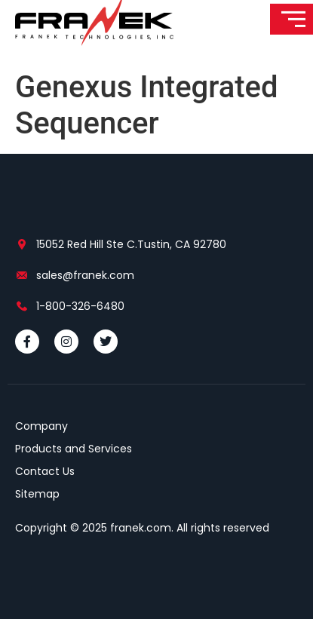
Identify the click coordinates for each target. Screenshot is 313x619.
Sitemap (37, 493)
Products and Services (73, 448)
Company (41, 426)
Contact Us (45, 471)
